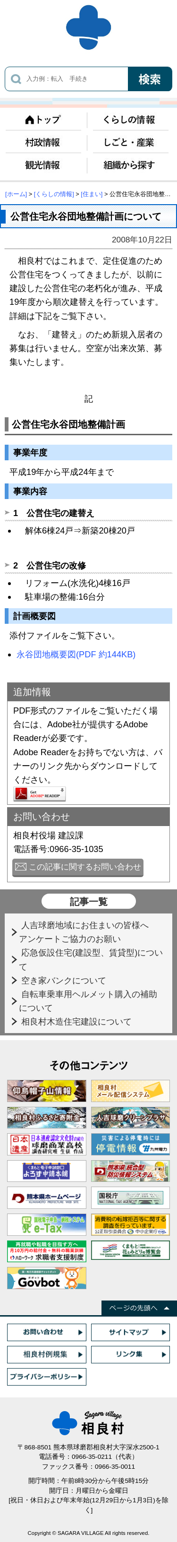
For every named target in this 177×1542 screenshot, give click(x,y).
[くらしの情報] (54, 194)
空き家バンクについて (65, 980)
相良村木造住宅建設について (77, 1021)
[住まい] (91, 194)
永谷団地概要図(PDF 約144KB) (76, 654)
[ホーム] (16, 194)
